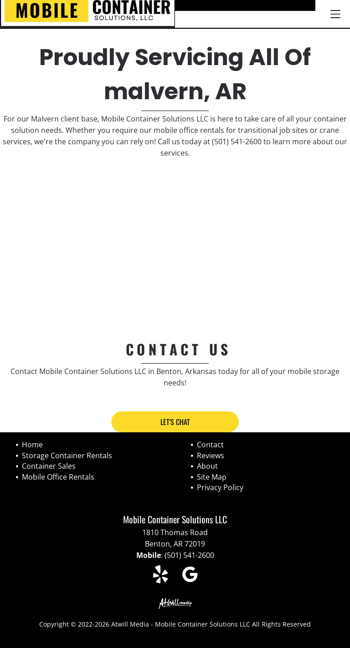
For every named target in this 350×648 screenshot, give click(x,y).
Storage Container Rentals (67, 456)
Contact (210, 445)
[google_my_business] (190, 576)
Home (32, 445)
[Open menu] (335, 14)
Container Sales (49, 466)
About (207, 466)
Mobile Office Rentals (58, 477)
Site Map (211, 477)
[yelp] (160, 576)
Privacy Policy (220, 487)
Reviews (210, 456)
